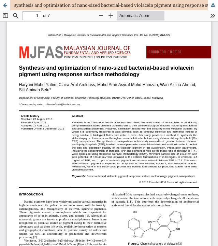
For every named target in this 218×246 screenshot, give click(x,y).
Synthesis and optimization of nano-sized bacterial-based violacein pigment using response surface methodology (116, 5)
